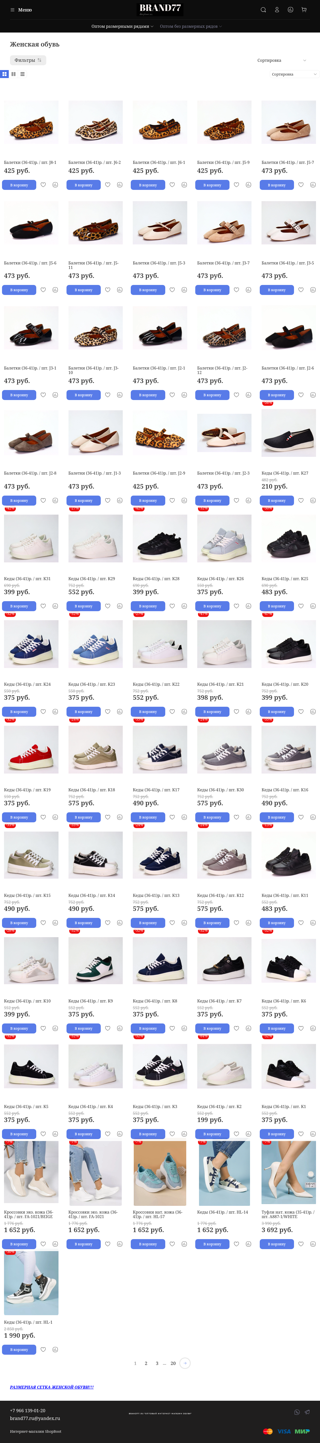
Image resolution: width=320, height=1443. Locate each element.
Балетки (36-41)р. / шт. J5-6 (30, 263)
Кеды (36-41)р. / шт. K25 (285, 578)
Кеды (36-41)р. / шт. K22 (156, 684)
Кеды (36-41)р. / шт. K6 (284, 1001)
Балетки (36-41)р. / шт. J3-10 (93, 370)
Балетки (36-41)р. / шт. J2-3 (223, 473)
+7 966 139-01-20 (27, 1410)
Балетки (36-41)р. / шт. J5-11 (93, 265)
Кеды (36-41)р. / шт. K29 (91, 578)
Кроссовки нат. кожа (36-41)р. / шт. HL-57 (157, 1214)
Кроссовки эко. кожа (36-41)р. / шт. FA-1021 (93, 1214)
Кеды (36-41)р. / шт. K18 (91, 790)
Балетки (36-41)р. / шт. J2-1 (159, 368)
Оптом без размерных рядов (191, 26)
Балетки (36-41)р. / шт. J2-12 (222, 370)
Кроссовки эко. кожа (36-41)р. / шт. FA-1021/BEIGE (28, 1214)
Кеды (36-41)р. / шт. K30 (220, 790)
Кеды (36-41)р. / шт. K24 (27, 684)
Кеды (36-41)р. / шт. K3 (155, 1106)
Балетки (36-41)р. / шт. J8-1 (30, 162)
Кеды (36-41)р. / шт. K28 (156, 578)
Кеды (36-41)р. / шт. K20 (285, 684)
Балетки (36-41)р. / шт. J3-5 (288, 263)
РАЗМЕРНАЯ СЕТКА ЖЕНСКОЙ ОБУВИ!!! (52, 1387)
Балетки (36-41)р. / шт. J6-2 (94, 162)
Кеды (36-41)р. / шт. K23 (91, 684)
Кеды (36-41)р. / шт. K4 (90, 1106)
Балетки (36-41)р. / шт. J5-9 (223, 162)
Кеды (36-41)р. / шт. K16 (285, 790)
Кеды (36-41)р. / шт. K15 (27, 895)
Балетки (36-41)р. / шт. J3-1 (30, 368)
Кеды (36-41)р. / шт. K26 (220, 578)
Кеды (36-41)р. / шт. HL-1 (28, 1322)
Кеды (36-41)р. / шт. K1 (284, 1106)
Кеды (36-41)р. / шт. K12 (220, 895)
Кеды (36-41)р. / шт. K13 (156, 895)
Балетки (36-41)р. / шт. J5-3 (159, 263)
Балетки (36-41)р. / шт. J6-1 (159, 162)
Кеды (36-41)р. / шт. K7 (219, 1001)
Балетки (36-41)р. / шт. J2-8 (30, 473)
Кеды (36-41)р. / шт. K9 (90, 1001)
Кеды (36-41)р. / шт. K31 (27, 578)
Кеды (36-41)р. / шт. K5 (26, 1106)
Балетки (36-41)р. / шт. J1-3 (94, 473)
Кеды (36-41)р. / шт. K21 (220, 684)
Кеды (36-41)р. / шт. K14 (91, 895)
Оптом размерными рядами (123, 26)
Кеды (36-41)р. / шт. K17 (156, 790)
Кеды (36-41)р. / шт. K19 (27, 790)
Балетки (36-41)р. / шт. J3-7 (223, 263)
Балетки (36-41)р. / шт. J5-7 (288, 162)
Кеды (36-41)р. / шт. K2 (219, 1106)
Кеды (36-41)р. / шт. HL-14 (222, 1212)
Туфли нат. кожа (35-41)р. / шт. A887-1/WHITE (288, 1214)
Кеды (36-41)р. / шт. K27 (285, 473)
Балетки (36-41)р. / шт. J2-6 (288, 368)
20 (173, 1363)
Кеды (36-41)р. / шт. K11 (285, 895)
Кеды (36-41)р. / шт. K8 (155, 1001)
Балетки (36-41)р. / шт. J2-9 (159, 473)
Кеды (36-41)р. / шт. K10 (27, 1001)
